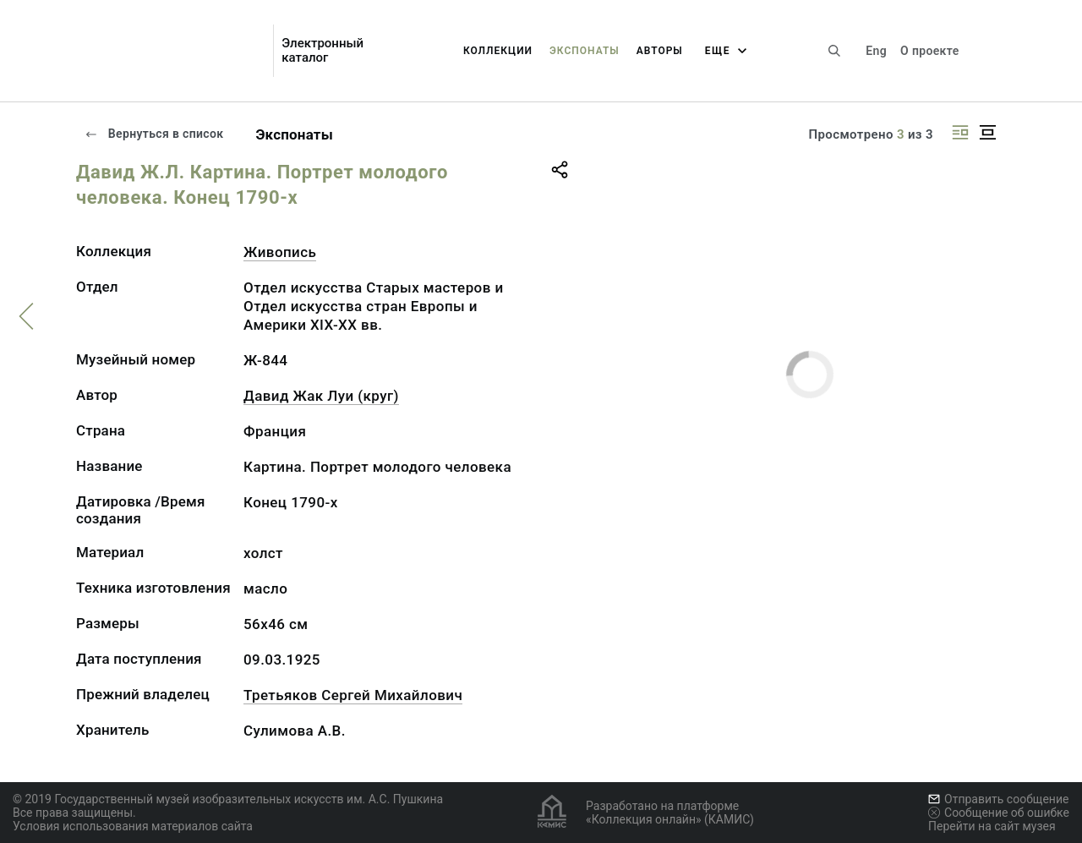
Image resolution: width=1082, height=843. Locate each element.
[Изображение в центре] (987, 132)
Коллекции (498, 51)
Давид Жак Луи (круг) (321, 395)
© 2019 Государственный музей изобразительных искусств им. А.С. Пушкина (228, 799)
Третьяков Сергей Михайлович (352, 695)
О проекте (929, 50)
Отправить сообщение (998, 799)
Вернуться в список (154, 133)
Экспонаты (584, 51)
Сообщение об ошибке (998, 812)
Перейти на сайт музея (992, 826)
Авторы (660, 51)
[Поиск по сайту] (834, 51)
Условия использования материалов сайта (133, 826)
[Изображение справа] (960, 132)
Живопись (279, 252)
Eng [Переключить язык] (876, 50)
